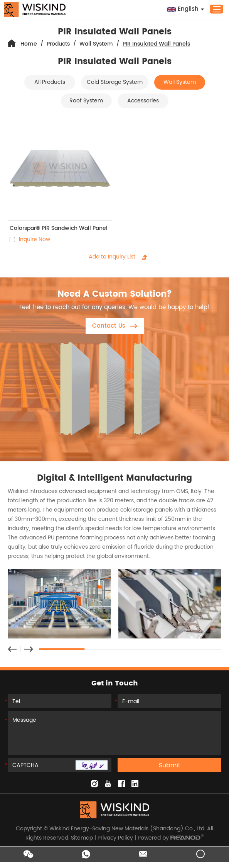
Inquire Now (34, 239)
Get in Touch (114, 683)
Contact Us (114, 326)
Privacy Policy (115, 837)
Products (58, 43)
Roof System (86, 100)
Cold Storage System (115, 82)
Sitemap (82, 837)
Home (28, 43)
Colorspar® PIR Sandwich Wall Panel (59, 228)
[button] (12, 649)
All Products (49, 82)
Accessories (143, 100)
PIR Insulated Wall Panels (156, 43)
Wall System (96, 43)
